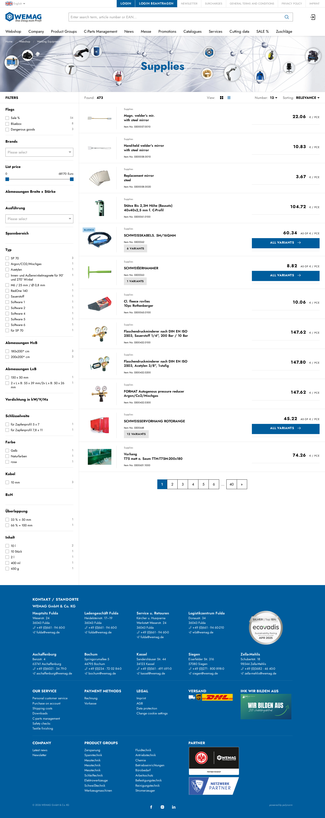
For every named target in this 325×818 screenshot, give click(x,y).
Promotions (167, 31)
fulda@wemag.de (46, 632)
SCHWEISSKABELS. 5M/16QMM (150, 235)
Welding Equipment (48, 42)
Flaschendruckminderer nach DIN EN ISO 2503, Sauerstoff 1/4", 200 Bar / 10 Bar (156, 333)
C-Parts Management (100, 31)
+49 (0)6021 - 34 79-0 (49, 668)
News (129, 31)
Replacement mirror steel (139, 178)
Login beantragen (156, 3)
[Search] (287, 17)
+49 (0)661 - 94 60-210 (206, 627)
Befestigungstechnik (148, 780)
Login (126, 3)
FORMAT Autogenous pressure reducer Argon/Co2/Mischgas (154, 393)
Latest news (39, 750)
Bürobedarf (143, 770)
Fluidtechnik (143, 750)
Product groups (101, 743)
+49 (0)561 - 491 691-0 (154, 668)
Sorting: (288, 97)
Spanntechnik (93, 755)
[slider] (7, 179)
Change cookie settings (152, 713)
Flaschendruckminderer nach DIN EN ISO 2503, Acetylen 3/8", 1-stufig (155, 363)
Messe (146, 31)
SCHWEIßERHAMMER (141, 268)
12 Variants (136, 434)
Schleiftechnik (93, 775)
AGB (140, 703)
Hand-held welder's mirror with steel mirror (144, 148)
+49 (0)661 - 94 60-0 (48, 627)
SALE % (262, 31)
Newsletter (189, 4)
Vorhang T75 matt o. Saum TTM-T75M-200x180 (153, 456)
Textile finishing (42, 728)
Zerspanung (92, 750)
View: (211, 97)
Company (36, 31)
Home (8, 42)
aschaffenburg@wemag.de (52, 673)
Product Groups (64, 31)
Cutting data (239, 31)
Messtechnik (92, 760)
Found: (89, 97)
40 (232, 484)
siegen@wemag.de (203, 673)
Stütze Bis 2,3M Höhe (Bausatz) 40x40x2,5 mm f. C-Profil (148, 208)
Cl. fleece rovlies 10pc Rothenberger (138, 303)
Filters (11, 97)
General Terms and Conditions (252, 4)
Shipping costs (42, 708)
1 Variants (135, 281)
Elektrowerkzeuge (96, 780)
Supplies (128, 109)
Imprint (314, 4)
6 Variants (135, 248)
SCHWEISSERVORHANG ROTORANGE (154, 421)
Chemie (140, 760)
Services (215, 31)
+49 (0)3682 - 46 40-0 (258, 668)
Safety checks (41, 723)
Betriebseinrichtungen (149, 765)
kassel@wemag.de (151, 673)
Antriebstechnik (145, 755)
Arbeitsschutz (144, 775)
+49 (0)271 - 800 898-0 (206, 668)
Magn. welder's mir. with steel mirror (139, 118)
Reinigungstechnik (147, 785)
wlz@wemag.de (200, 632)
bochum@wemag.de (100, 673)
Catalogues (192, 31)
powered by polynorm (280, 805)
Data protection (147, 708)
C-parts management (46, 718)
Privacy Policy (292, 4)
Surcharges (213, 4)
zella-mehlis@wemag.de (258, 673)
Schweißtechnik (94, 785)
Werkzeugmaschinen (98, 790)
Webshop (24, 42)
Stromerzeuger (145, 790)
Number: (261, 97)
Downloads (40, 713)
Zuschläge (284, 31)
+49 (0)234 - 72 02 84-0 (102, 668)
